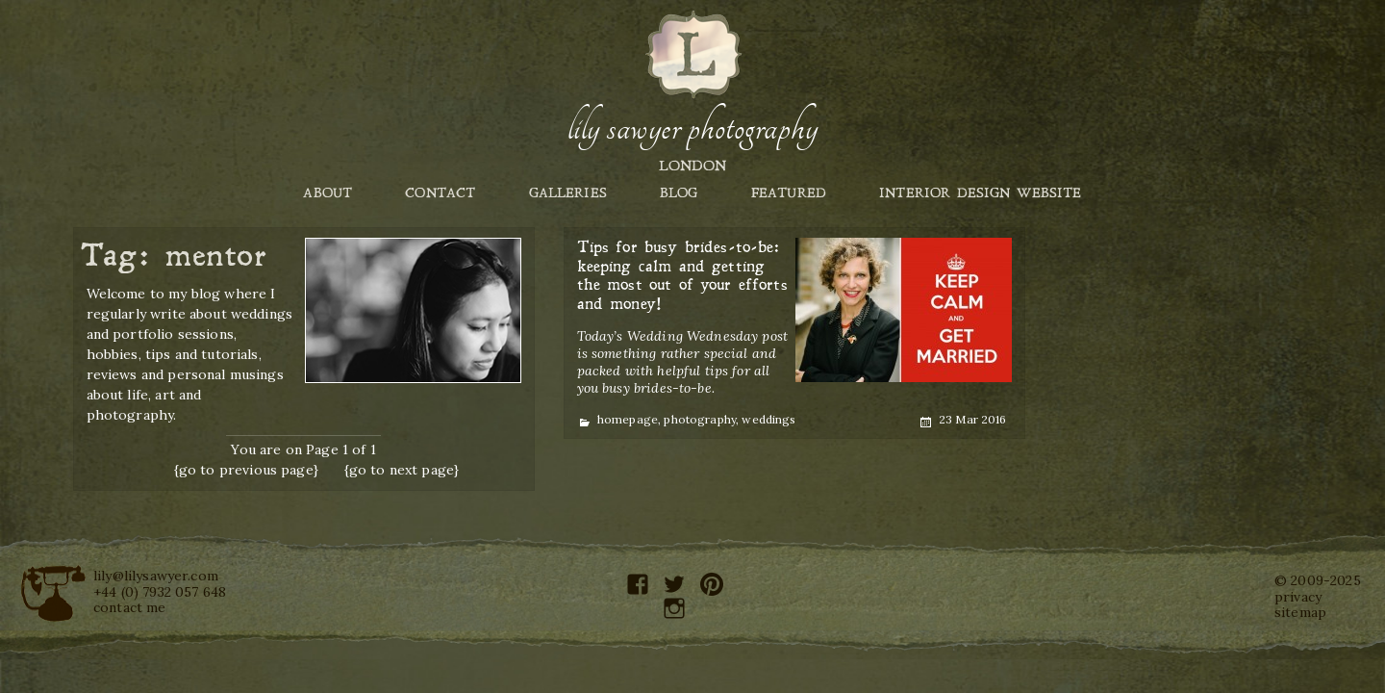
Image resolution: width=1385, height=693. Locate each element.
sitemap (1300, 612)
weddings (768, 419)
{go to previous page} (246, 469)
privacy (1298, 596)
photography (700, 419)
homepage (627, 419)
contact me (129, 607)
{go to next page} (402, 469)
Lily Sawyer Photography (692, 128)
